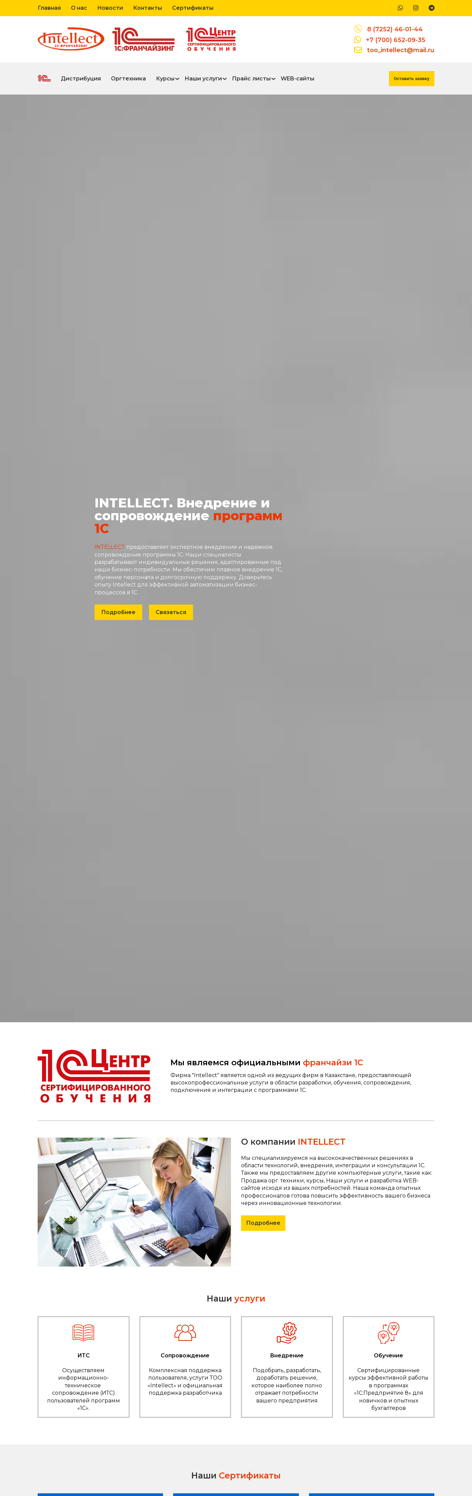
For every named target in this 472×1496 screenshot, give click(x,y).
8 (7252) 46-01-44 (395, 29)
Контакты (147, 8)
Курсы (165, 78)
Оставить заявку (411, 78)
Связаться (171, 612)
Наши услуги (203, 78)
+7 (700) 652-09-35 (395, 40)
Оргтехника (128, 78)
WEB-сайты (297, 78)
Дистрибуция (81, 78)
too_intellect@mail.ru (400, 50)
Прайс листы (251, 78)
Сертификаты (192, 8)
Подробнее (118, 612)
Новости (110, 8)
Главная (49, 8)
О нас (79, 8)
